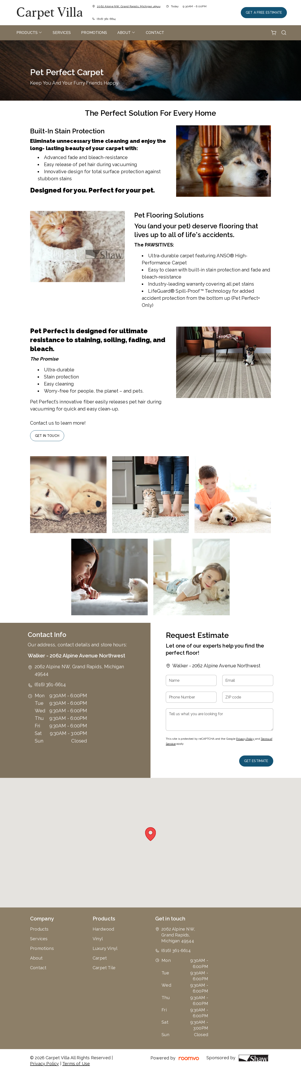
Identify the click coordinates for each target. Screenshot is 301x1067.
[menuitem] (29, 32)
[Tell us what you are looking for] (219, 719)
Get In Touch (47, 436)
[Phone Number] (191, 697)
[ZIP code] (247, 697)
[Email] (247, 680)
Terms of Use (76, 1063)
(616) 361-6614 (106, 19)
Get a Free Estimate (264, 12)
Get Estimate (256, 761)
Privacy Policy (245, 738)
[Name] (191, 680)
